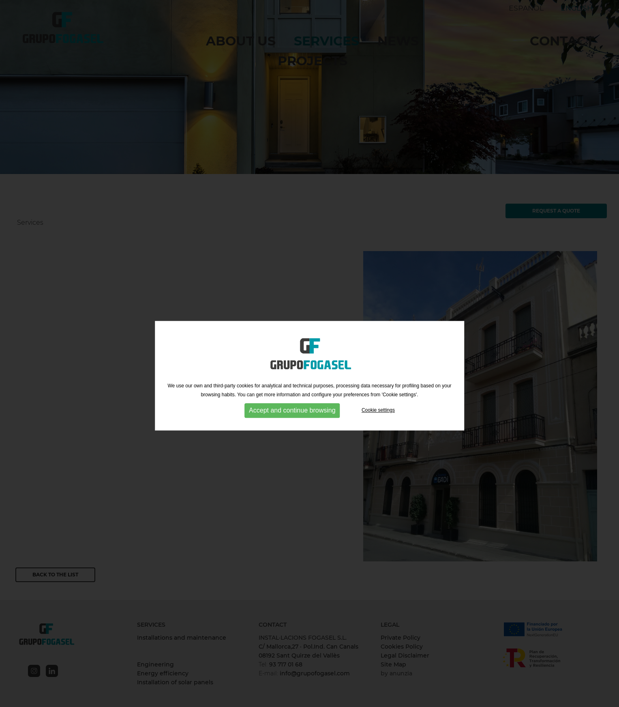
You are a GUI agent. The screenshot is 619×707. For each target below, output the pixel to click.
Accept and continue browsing (292, 416)
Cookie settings (378, 416)
